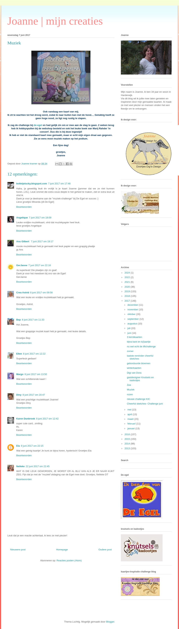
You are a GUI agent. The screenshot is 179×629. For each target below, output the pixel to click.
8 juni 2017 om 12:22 (34, 353)
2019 (128, 291)
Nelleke (20, 466)
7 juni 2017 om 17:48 (59, 183)
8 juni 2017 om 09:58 (41, 292)
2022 (128, 277)
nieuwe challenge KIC (138, 399)
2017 (128, 300)
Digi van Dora (134, 372)
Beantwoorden (24, 206)
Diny (18, 394)
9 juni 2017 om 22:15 (32, 445)
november (133, 309)
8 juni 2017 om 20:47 (34, 394)
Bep (18, 319)
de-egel (38, 125)
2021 (128, 282)
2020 (128, 286)
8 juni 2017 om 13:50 (36, 374)
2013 (128, 448)
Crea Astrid (22, 292)
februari (132, 423)
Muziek (130, 389)
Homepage (62, 549)
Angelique (22, 217)
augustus (133, 323)
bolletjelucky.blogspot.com (31, 183)
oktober (132, 314)
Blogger (110, 621)
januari (131, 428)
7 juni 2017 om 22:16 (39, 265)
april (130, 414)
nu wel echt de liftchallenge (141, 346)
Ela (18, 445)
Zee (129, 385)
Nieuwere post (17, 549)
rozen (130, 394)
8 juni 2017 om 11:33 (33, 319)
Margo (19, 374)
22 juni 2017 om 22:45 (38, 466)
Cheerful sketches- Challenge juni (145, 403)
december (133, 304)
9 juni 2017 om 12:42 (47, 418)
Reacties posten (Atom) (69, 560)
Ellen (19, 353)
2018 (128, 296)
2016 (128, 434)
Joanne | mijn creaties (55, 21)
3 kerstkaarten (134, 337)
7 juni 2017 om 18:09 (40, 217)
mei (130, 409)
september (134, 319)
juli (129, 328)
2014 (128, 443)
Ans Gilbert (23, 241)
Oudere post (105, 549)
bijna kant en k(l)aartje (138, 341)
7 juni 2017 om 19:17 (42, 241)
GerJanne (21, 265)
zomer (130, 351)
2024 (128, 272)
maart (131, 419)
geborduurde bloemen (138, 363)
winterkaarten (134, 368)
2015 (128, 439)
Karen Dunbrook (25, 418)
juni (130, 333)
